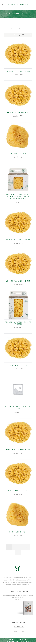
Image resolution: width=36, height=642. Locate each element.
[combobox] (18, 35)
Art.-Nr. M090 (18, 367)
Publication (21, 639)
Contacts (11, 639)
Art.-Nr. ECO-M (18, 198)
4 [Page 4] (26, 547)
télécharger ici (15, 595)
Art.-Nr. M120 (18, 73)
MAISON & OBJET (19, 626)
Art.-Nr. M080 (18, 492)
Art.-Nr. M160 (18, 451)
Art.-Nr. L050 (18, 155)
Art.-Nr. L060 (18, 534)
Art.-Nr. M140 (18, 283)
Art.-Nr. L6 (18, 409)
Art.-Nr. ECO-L (18, 325)
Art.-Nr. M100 (18, 114)
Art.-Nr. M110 (18, 241)
